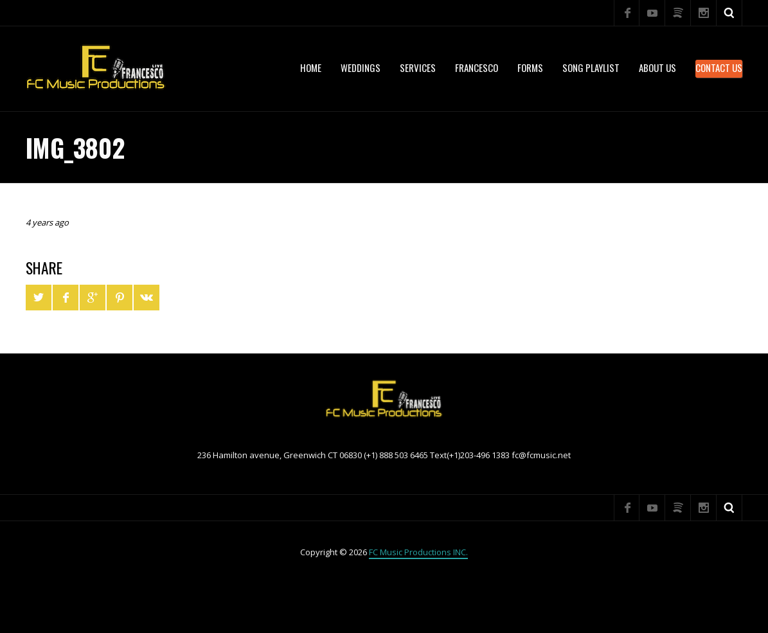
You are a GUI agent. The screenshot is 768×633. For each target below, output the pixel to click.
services (418, 67)
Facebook (626, 13)
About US (657, 67)
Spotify (678, 13)
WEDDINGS (360, 67)
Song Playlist (591, 67)
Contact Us (718, 67)
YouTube (652, 13)
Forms (530, 67)
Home (310, 67)
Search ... (729, 13)
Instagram (704, 13)
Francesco (476, 67)
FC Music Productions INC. (418, 552)
